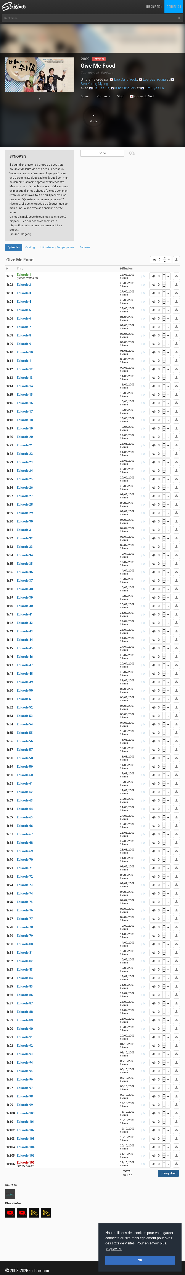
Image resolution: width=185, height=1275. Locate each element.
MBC (120, 96)
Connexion (174, 6)
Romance (103, 96)
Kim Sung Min (125, 88)
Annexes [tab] (84, 247)
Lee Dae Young (154, 79)
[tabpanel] (39, 74)
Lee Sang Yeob (125, 79)
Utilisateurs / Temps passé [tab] (57, 247)
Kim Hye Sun (154, 88)
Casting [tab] (30, 247)
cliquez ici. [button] (114, 1249)
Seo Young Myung (94, 84)
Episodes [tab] (14, 247)
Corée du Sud (142, 96)
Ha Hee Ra (101, 88)
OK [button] (140, 1260)
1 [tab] (39, 99)
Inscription (154, 6)
